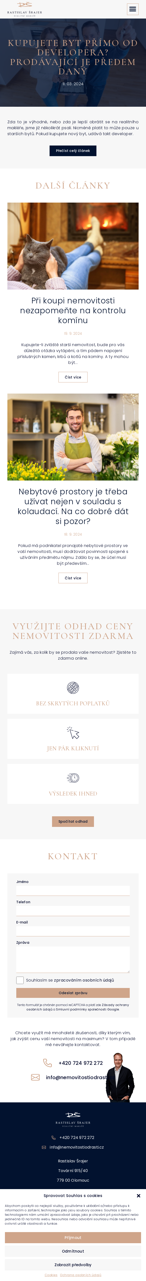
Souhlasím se (70, 980)
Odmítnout (73, 1251)
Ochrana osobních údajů (80, 1275)
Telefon (23, 902)
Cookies (51, 1275)
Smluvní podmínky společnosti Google (87, 1009)
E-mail (22, 922)
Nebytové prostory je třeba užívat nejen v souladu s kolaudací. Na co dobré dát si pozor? (73, 506)
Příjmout (73, 1237)
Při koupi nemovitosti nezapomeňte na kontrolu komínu (73, 310)
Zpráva (22, 942)
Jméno (22, 881)
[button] (138, 1195)
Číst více (73, 377)
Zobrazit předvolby (73, 1264)
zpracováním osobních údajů (84, 980)
